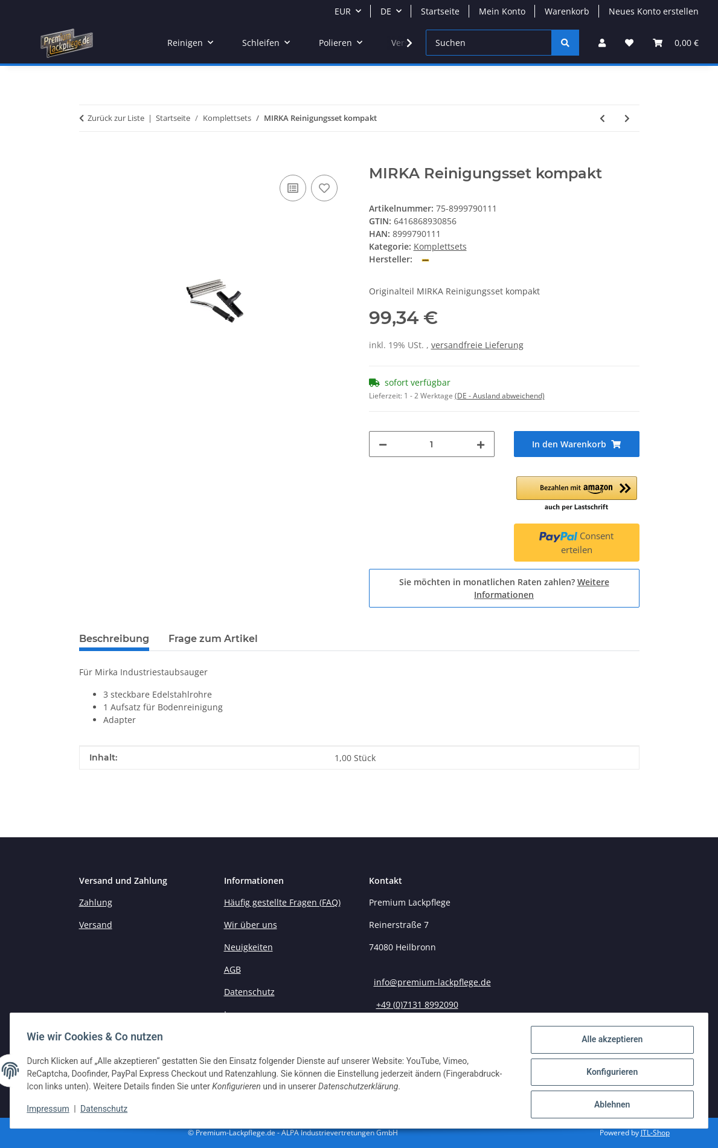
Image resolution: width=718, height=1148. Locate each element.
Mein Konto (502, 11)
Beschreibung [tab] (114, 638)
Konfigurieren (609, 1073)
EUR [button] (343, 11)
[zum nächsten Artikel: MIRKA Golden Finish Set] (627, 118)
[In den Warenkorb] (88, 158)
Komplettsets (440, 246)
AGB (232, 969)
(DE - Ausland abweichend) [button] (500, 396)
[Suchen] (489, 43)
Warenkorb (567, 11)
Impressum (51, 1110)
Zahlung (95, 902)
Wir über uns (250, 924)
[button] (602, 42)
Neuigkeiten (248, 947)
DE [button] (385, 11)
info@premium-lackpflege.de (432, 982)
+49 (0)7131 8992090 (417, 1004)
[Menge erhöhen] (480, 444)
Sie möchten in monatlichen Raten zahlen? (504, 588)
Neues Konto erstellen (654, 11)
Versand (95, 924)
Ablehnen (609, 1105)
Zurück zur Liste (116, 117)
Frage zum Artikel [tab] (213, 638)
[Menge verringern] (383, 444)
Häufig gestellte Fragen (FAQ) (282, 902)
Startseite (440, 11)
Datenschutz (106, 1110)
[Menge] (432, 444)
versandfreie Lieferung (477, 345)
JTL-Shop (655, 1132)
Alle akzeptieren (609, 1042)
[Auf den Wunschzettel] (324, 188)
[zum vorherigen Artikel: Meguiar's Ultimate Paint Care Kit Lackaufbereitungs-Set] (602, 118)
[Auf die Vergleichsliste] (293, 188)
